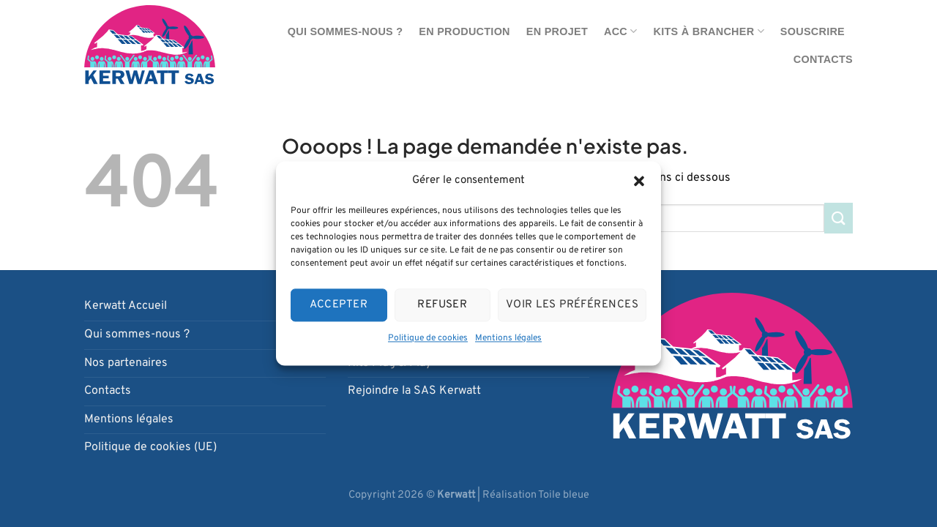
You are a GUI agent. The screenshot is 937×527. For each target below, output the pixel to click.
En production (464, 31)
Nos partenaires (126, 363)
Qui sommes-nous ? (345, 31)
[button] (639, 180)
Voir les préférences (572, 305)
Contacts (823, 59)
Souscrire (812, 31)
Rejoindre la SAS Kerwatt (414, 391)
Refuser (442, 305)
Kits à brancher (709, 31)
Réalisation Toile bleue (535, 495)
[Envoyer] (838, 218)
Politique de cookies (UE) (150, 447)
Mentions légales (508, 338)
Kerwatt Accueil (125, 306)
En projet (557, 31)
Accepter (338, 305)
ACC (621, 31)
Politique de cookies (428, 338)
